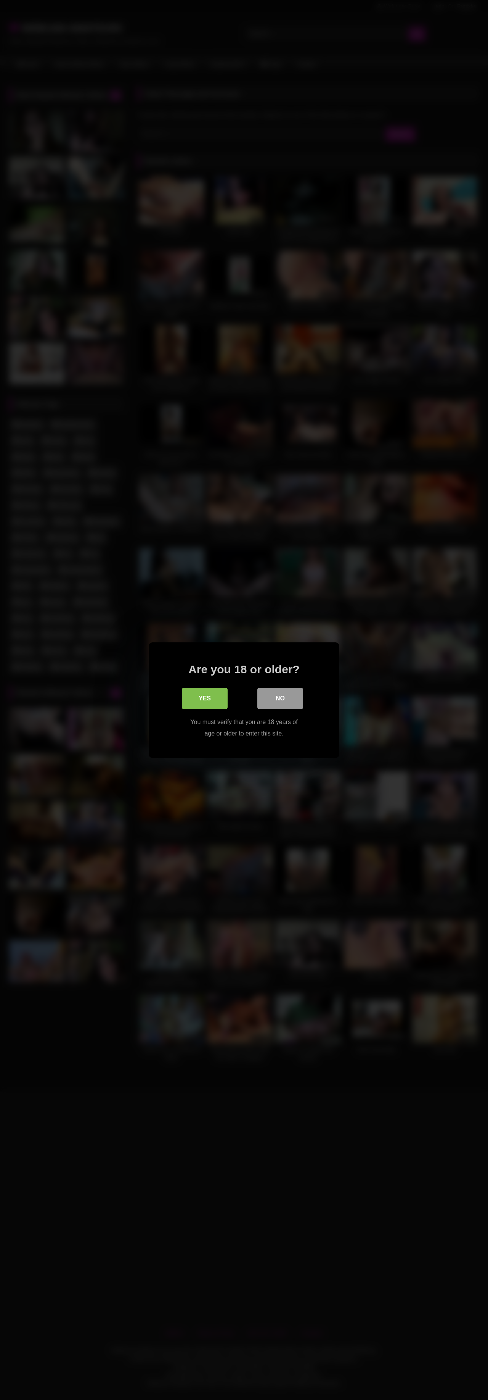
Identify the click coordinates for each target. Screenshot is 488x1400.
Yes (205, 698)
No (280, 698)
